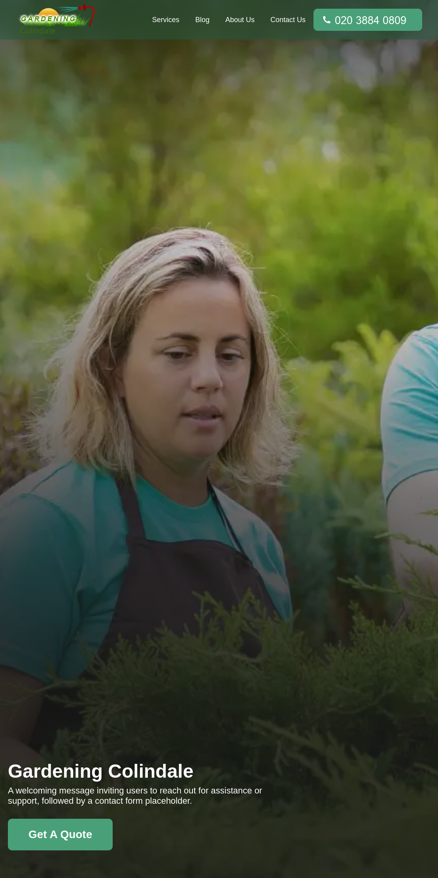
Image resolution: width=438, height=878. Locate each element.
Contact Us (288, 20)
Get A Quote (60, 834)
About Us (240, 20)
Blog (202, 20)
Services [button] (165, 20)
